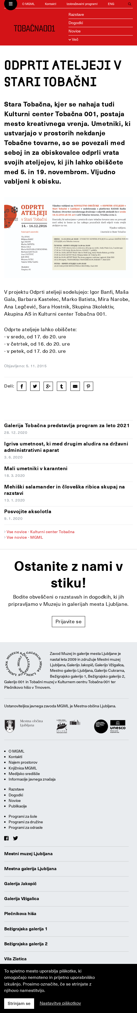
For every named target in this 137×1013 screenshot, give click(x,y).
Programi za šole (23, 816)
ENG (111, 4)
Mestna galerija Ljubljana (30, 869)
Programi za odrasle (26, 827)
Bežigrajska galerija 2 (26, 944)
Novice (74, 31)
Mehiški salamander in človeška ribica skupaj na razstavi (64, 489)
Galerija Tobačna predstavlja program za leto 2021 (67, 425)
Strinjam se (19, 1003)
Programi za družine (26, 821)
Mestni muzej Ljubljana (28, 854)
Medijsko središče (24, 773)
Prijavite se (68, 621)
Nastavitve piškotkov (60, 1003)
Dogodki (75, 22)
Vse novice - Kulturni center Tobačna (41, 531)
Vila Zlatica (15, 959)
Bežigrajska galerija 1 (26, 929)
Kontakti (50, 4)
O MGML (28, 4)
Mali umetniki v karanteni (36, 468)
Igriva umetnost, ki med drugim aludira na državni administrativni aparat (66, 446)
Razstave (76, 14)
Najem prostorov (23, 762)
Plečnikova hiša (20, 913)
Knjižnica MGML (23, 768)
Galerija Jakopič (20, 884)
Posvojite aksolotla (27, 511)
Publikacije (18, 806)
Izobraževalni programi (82, 4)
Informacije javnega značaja (32, 779)
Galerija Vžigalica (21, 898)
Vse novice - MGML (25, 537)
